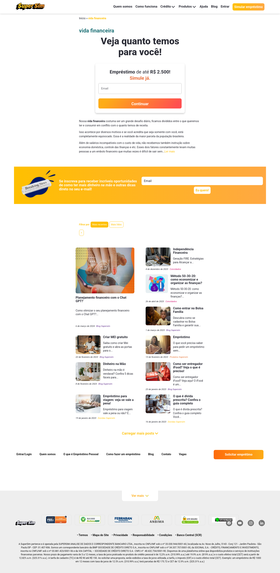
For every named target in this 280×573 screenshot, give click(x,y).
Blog (213, 7)
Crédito (164, 7)
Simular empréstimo (248, 7)
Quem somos (117, 7)
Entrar (224, 7)
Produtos (185, 7)
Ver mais (139, 496)
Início (82, 18)
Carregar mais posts (140, 433)
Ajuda (202, 7)
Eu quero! (202, 190)
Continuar (140, 104)
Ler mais (169, 151)
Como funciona (142, 7)
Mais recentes (99, 224)
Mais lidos (116, 224)
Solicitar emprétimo (238, 454)
